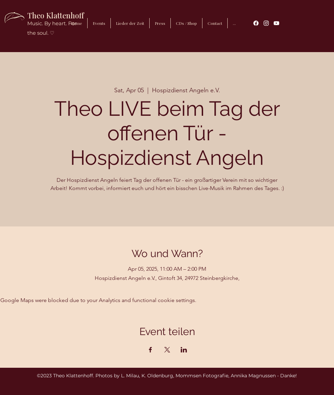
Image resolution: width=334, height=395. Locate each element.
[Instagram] (266, 23)
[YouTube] (276, 23)
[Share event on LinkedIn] (184, 349)
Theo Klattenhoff (55, 15)
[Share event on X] (167, 349)
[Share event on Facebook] (150, 349)
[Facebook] (256, 23)
